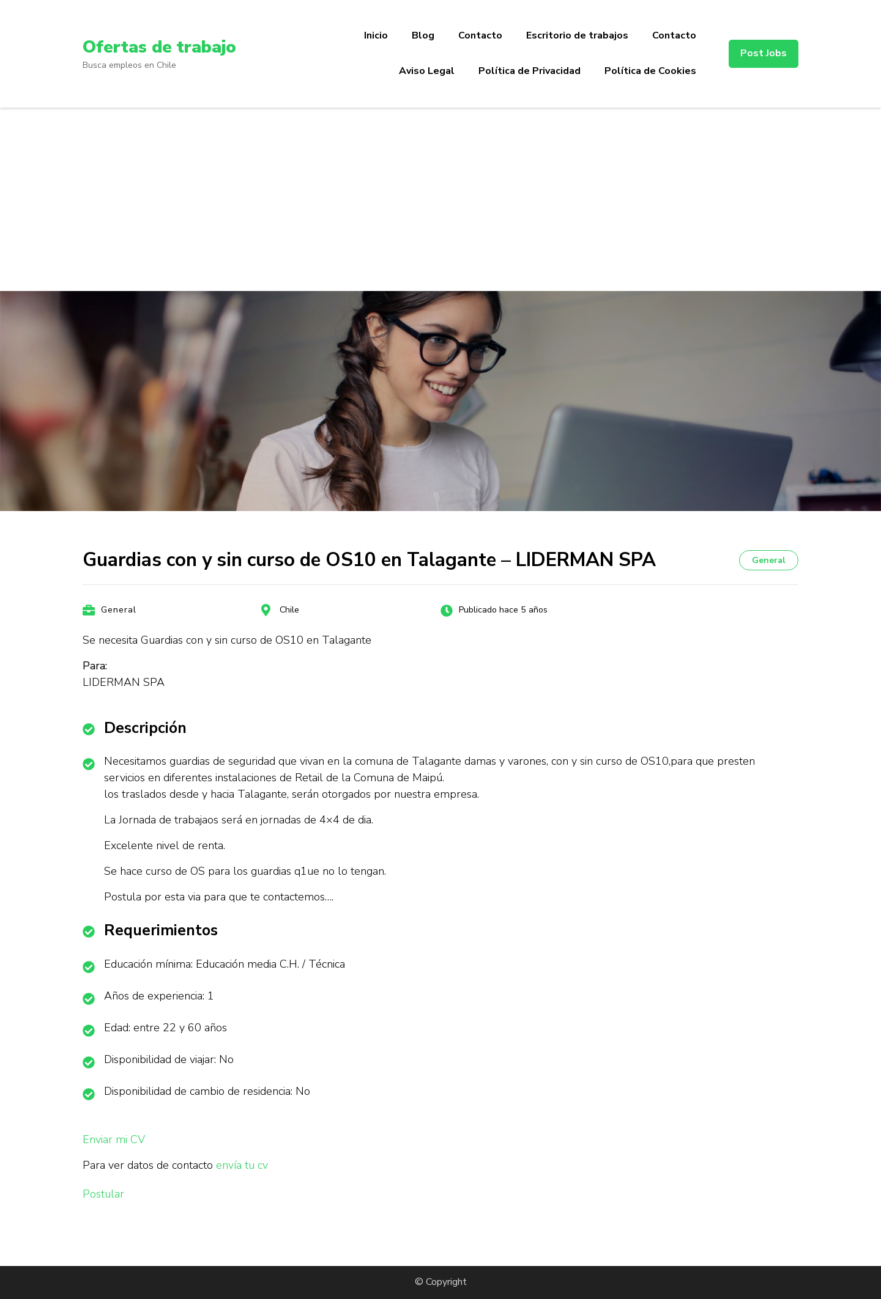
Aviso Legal (427, 71)
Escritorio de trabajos (577, 35)
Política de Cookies (650, 71)
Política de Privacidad (529, 71)
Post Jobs (763, 53)
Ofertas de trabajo (159, 47)
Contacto (480, 35)
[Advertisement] (440, 199)
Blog (423, 35)
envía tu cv (242, 1165)
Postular (103, 1194)
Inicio (376, 35)
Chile (289, 610)
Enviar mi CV (114, 1139)
